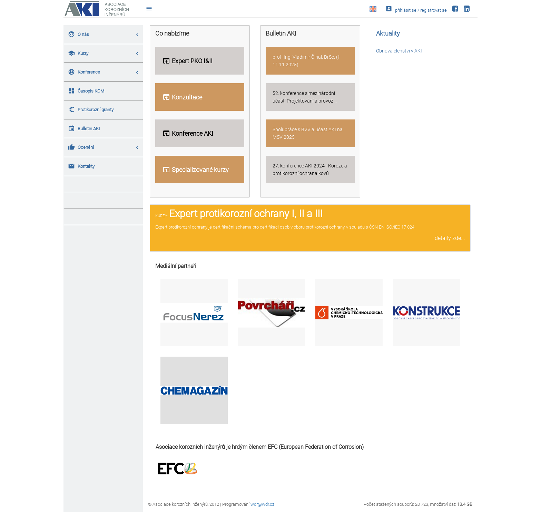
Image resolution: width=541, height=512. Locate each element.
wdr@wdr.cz (262, 504)
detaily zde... (450, 238)
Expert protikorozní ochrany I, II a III (246, 214)
